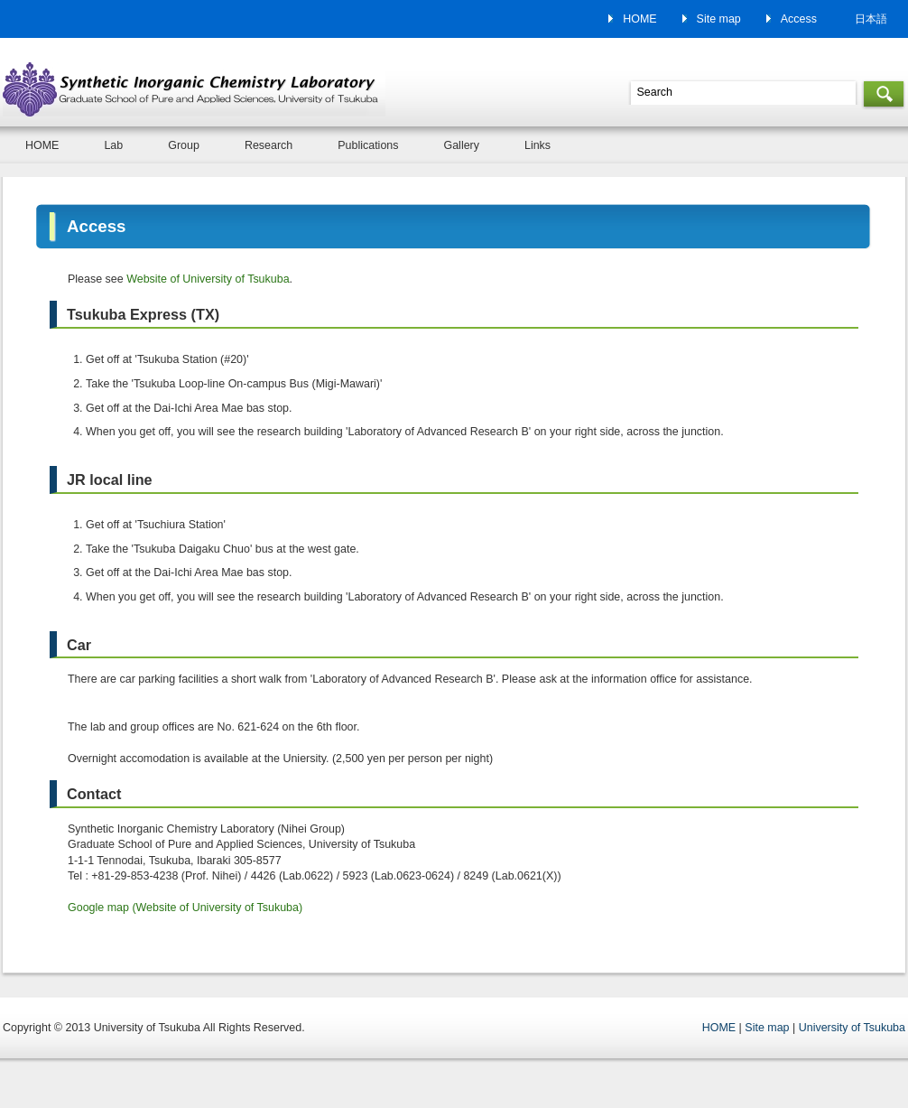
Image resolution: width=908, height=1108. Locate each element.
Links (537, 145)
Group (183, 145)
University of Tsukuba (852, 1027)
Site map (719, 19)
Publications (368, 145)
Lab (113, 145)
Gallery (461, 145)
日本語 (871, 19)
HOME (639, 19)
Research (268, 145)
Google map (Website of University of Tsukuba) (185, 907)
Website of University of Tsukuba (207, 279)
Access (799, 19)
